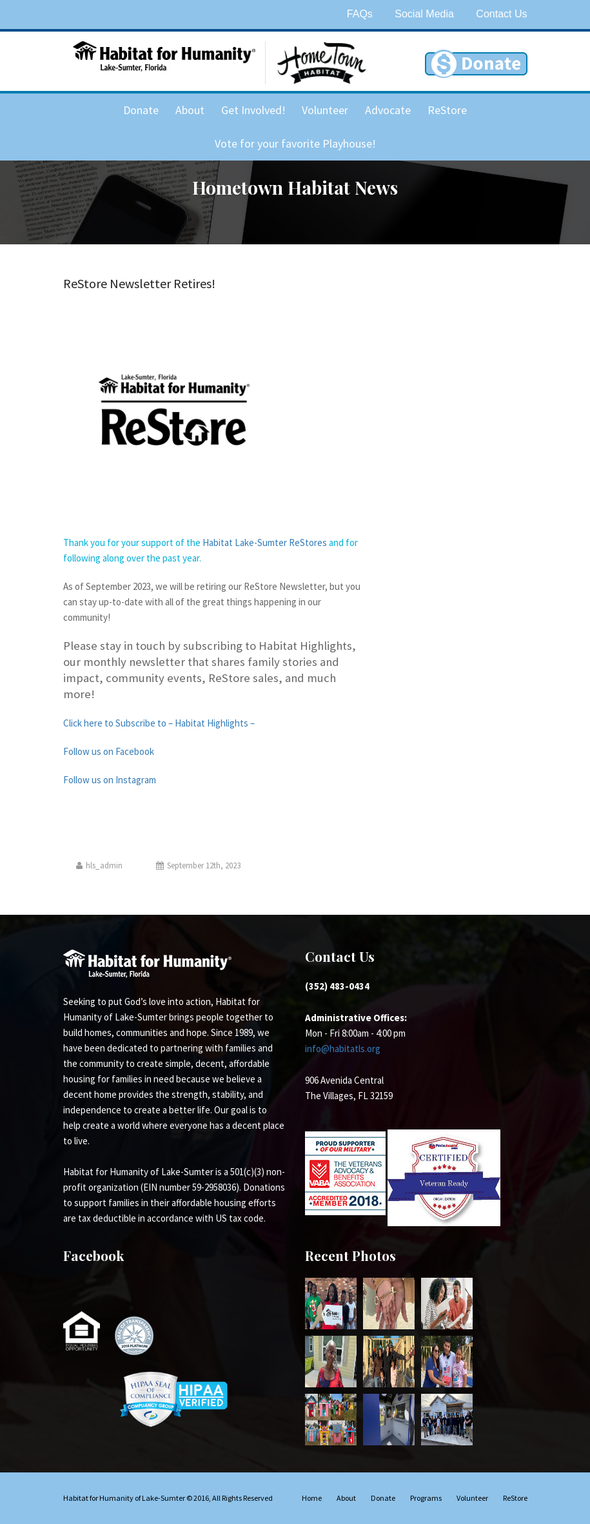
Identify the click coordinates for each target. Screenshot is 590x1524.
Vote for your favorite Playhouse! (295, 143)
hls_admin (99, 865)
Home (312, 1498)
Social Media (424, 13)
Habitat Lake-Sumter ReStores (264, 542)
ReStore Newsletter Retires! (139, 283)
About (189, 110)
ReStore (447, 110)
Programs (426, 1498)
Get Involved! (253, 110)
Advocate (388, 110)
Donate (141, 110)
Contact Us (501, 13)
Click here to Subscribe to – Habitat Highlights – (159, 723)
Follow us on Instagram (109, 780)
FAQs (360, 13)
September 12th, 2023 (198, 865)
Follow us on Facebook (108, 751)
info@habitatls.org (342, 1048)
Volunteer (325, 110)
